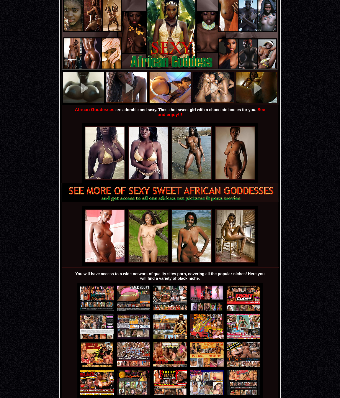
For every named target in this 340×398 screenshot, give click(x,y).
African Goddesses (94, 109)
